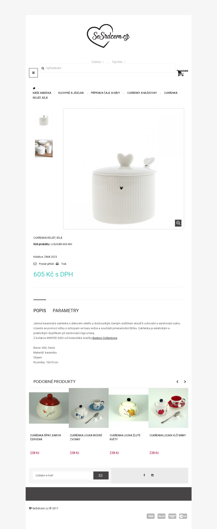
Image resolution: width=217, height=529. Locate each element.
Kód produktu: (41, 244)
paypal (161, 516)
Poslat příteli (46, 263)
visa (151, 516)
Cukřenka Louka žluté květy (125, 437)
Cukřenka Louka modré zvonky (86, 437)
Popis (39, 310)
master (172, 516)
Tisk (63, 263)
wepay (183, 516)
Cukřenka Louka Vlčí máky (168, 435)
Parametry (66, 310)
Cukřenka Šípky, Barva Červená (45, 437)
